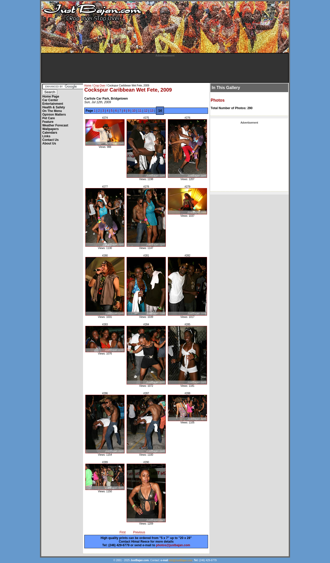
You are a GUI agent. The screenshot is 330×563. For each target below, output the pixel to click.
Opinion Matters (54, 114)
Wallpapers (50, 129)
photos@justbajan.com (173, 545)
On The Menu (52, 111)
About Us (49, 143)
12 (145, 110)
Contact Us (50, 140)
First (123, 532)
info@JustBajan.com (181, 560)
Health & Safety (53, 107)
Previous (139, 532)
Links (46, 136)
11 (140, 110)
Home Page (50, 96)
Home (87, 85)
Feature (47, 122)
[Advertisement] (165, 68)
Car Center (50, 100)
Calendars (49, 132)
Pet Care (48, 118)
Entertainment (52, 104)
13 (151, 110)
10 (133, 110)
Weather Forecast (55, 125)
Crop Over (99, 85)
